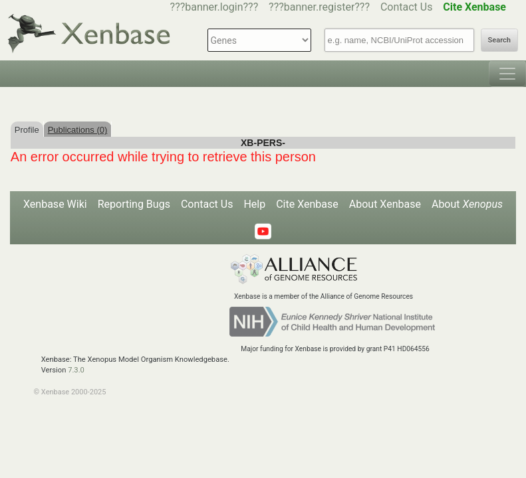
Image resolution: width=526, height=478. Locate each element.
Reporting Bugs (134, 204)
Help (254, 204)
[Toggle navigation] (507, 73)
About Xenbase (385, 204)
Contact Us (406, 7)
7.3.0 (76, 370)
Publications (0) (78, 130)
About (467, 204)
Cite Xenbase (307, 204)
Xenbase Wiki (55, 204)
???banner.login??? (214, 7)
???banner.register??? (319, 7)
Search (499, 40)
